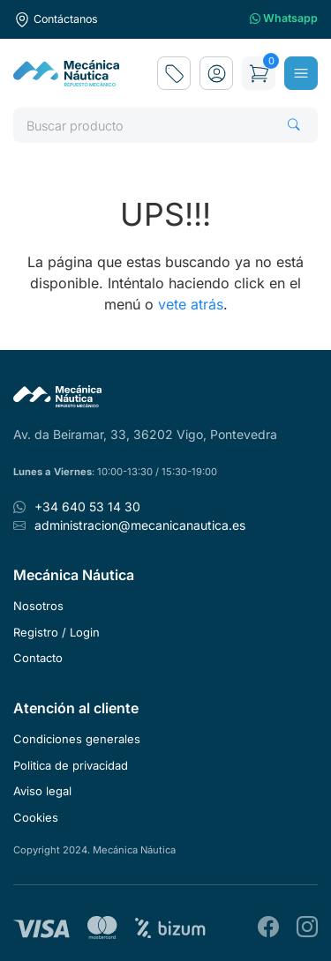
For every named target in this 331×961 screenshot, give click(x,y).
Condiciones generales (76, 739)
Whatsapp (284, 19)
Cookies (35, 817)
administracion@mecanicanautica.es (139, 525)
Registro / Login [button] (56, 632)
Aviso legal (42, 791)
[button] (216, 73)
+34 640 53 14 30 (87, 506)
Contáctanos (55, 19)
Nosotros (38, 606)
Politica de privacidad (70, 765)
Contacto (38, 658)
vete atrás (190, 304)
